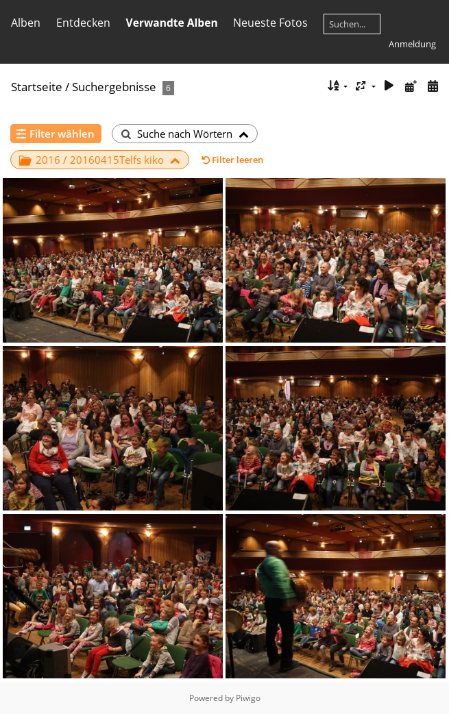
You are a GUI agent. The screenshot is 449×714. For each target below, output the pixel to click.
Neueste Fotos (270, 22)
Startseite (36, 87)
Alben (25, 22)
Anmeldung (412, 44)
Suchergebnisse (114, 87)
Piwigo (248, 698)
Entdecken (83, 22)
